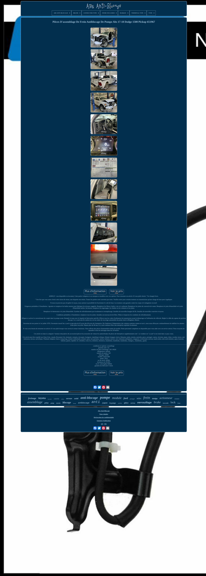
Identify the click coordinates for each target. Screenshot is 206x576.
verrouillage (144, 402)
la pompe (113, 403)
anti (96, 402)
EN (102, 424)
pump (52, 403)
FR (105, 424)
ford (126, 398)
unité (76, 398)
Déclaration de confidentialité (104, 417)
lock (173, 402)
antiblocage (83, 402)
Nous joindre (103, 414)
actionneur (166, 398)
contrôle (56, 399)
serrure (69, 398)
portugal (132, 399)
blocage (67, 402)
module (116, 398)
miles (139, 398)
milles (62, 399)
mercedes (50, 399)
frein (146, 398)
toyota (42, 398)
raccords (165, 403)
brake (157, 402)
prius (46, 403)
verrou (133, 403)
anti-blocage (89, 398)
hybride (58, 403)
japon (104, 403)
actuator (177, 399)
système (120, 403)
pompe (105, 397)
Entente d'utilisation (104, 421)
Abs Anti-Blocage (104, 411)
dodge (154, 399)
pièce (126, 403)
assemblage (34, 402)
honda (74, 403)
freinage (32, 398)
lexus (179, 403)
